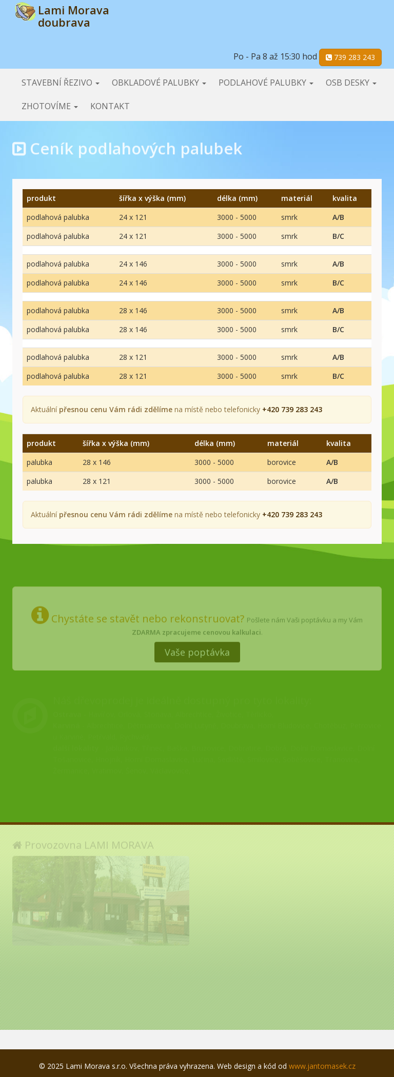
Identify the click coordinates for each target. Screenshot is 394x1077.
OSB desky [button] (351, 82)
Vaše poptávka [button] (197, 649)
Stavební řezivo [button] (61, 82)
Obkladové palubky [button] (159, 82)
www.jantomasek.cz (322, 1066)
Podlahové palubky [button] (266, 82)
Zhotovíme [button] (50, 106)
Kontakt (110, 106)
